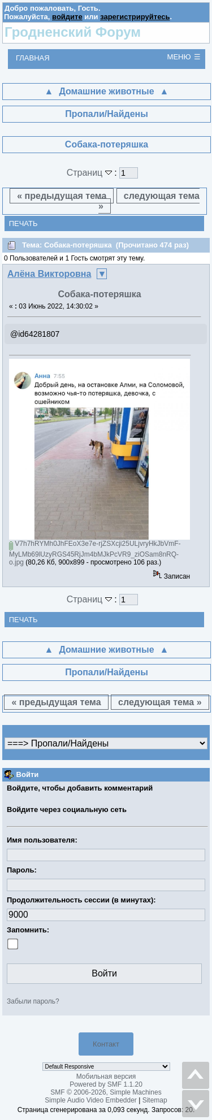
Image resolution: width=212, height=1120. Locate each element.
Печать (23, 223)
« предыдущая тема (61, 196)
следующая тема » (149, 201)
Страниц (91, 172)
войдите (67, 16)
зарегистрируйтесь (135, 16)
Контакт (106, 1044)
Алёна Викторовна (49, 274)
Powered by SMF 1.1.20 (106, 1084)
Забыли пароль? (33, 1001)
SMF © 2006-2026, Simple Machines (105, 1092)
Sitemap (154, 1100)
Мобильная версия (106, 1076)
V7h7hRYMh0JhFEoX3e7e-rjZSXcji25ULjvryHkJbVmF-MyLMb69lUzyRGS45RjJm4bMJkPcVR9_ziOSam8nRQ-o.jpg (95, 553)
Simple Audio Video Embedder (91, 1100)
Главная (33, 58)
